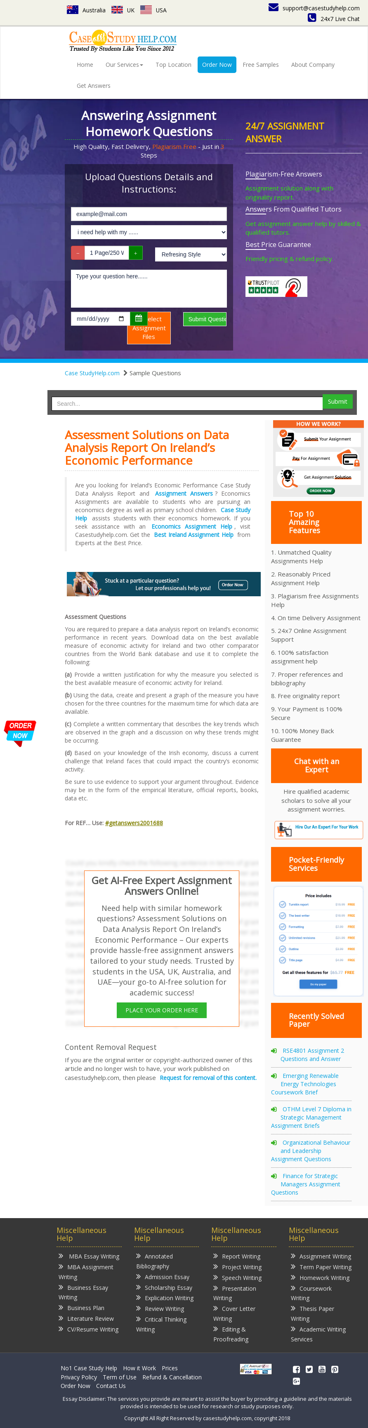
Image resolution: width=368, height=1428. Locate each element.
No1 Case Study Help (89, 1368)
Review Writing (160, 1308)
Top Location (173, 64)
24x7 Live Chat (334, 19)
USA (154, 10)
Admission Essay (162, 1276)
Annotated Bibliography (154, 1261)
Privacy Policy (79, 1377)
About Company (313, 64)
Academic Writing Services (318, 1333)
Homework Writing (320, 1277)
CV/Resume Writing (88, 1328)
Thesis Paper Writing (312, 1313)
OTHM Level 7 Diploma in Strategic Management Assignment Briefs (311, 1117)
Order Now (217, 64)
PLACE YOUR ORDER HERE (161, 1010)
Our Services (124, 64)
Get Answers (94, 85)
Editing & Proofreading (230, 1333)
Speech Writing (237, 1277)
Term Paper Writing (321, 1266)
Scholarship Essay (164, 1287)
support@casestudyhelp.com (314, 8)
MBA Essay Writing (89, 1256)
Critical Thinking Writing (161, 1324)
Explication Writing (164, 1297)
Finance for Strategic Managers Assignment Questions (305, 1184)
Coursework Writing (311, 1293)
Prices (170, 1368)
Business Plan (81, 1307)
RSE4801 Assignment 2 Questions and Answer (312, 1055)
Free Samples (261, 64)
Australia (86, 10)
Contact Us (111, 1386)
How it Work (139, 1368)
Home (85, 64)
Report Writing (236, 1256)
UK (123, 10)
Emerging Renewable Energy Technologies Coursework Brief (305, 1084)
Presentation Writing (234, 1293)
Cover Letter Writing (234, 1313)
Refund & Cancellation (172, 1377)
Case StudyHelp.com (92, 373)
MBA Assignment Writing (86, 1271)
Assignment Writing (321, 1256)
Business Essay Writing (83, 1292)
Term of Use (120, 1377)
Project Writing (237, 1266)
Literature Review (86, 1318)
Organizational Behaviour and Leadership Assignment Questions (310, 1151)
